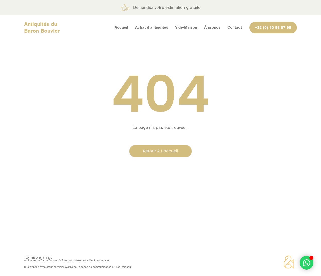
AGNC (69, 267)
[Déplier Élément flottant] (306, 263)
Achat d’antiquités (151, 27)
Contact (234, 27)
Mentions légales (99, 260)
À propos (212, 27)
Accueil (121, 27)
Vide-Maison (186, 27)
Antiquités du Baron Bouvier (42, 27)
